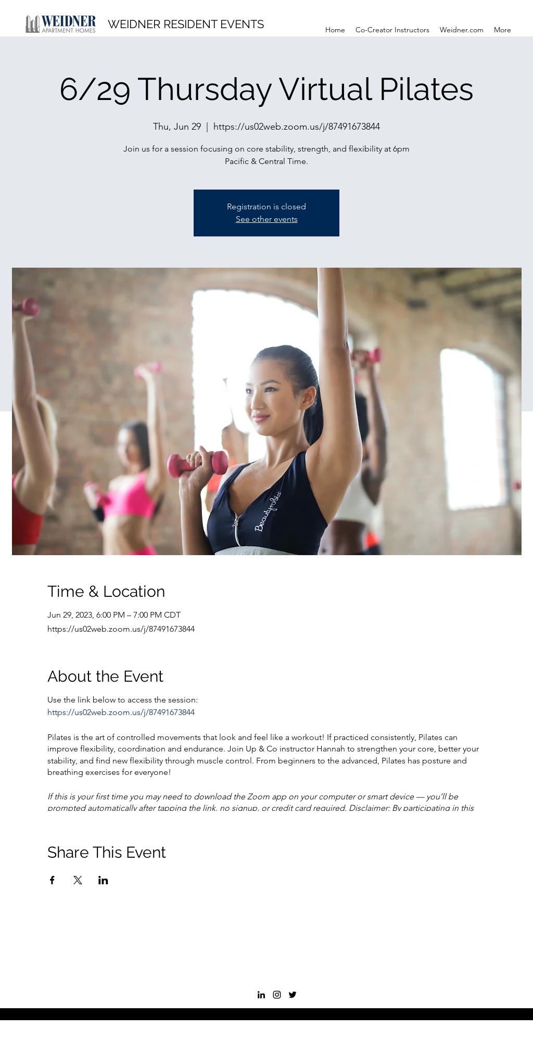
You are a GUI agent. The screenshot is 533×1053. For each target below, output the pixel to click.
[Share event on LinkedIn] (103, 880)
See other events (267, 219)
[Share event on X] (78, 880)
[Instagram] (277, 994)
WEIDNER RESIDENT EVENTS (186, 24)
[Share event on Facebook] (52, 880)
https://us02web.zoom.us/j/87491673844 (121, 712)
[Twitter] (292, 994)
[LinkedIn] (261, 994)
